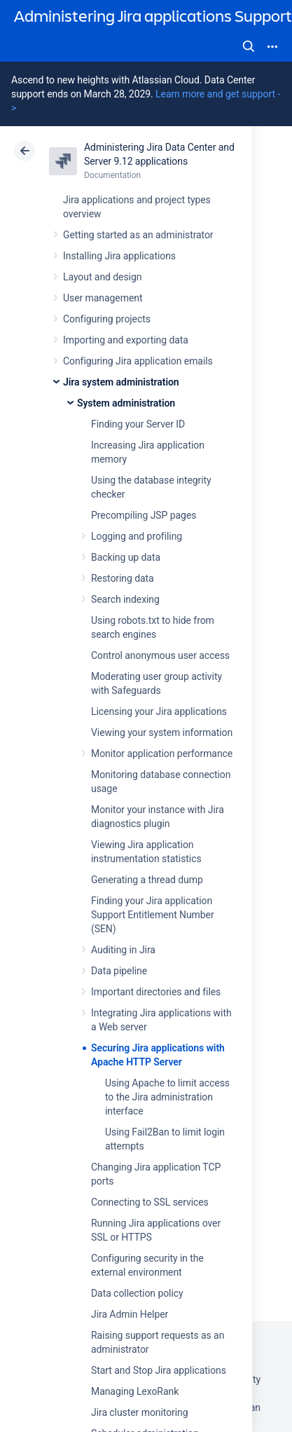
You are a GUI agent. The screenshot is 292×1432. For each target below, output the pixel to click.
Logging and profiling (136, 536)
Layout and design (102, 276)
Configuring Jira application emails (138, 361)
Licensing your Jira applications (159, 711)
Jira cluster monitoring (139, 1412)
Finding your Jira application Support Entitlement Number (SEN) (152, 914)
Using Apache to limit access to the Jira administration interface (167, 1097)
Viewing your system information (161, 732)
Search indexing (125, 599)
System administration (126, 403)
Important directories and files (156, 991)
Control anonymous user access (160, 655)
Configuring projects (107, 319)
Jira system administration (121, 382)
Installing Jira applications (119, 255)
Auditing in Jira (123, 949)
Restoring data (122, 578)
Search (248, 46)
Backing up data (125, 557)
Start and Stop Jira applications (158, 1370)
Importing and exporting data (125, 340)
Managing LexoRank (135, 1391)
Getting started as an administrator (138, 234)
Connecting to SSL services (150, 1202)
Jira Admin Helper (129, 1314)
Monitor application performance (161, 753)
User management (102, 298)
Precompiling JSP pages (143, 515)
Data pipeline (119, 970)
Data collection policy (137, 1293)
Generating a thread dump (147, 879)
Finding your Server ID (138, 424)
